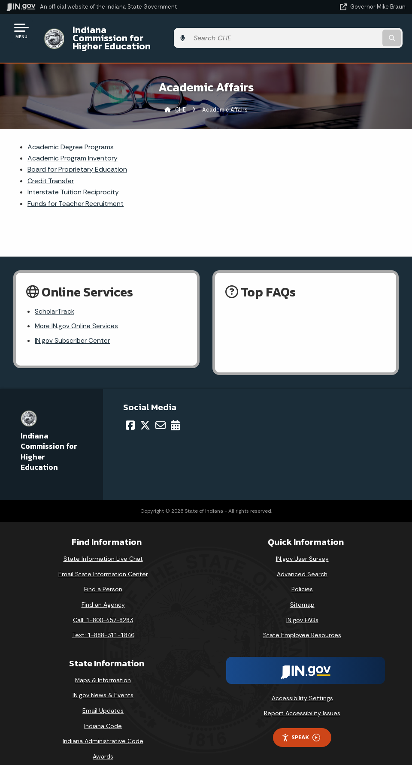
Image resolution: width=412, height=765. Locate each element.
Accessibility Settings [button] (302, 685)
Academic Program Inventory (72, 143)
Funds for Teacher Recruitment (75, 188)
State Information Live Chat (103, 546)
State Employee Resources (302, 622)
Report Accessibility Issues (302, 700)
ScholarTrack (55, 297)
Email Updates (103, 697)
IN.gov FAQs (302, 607)
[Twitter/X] (145, 412)
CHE (180, 94)
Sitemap (302, 591)
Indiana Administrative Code (103, 728)
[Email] (160, 412)
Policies (302, 576)
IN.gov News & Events (103, 682)
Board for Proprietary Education (77, 154)
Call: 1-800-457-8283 (103, 607)
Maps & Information (103, 667)
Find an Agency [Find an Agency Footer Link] (103, 591)
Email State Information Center (103, 561)
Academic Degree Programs (70, 131)
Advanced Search (302, 561)
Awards (103, 743)
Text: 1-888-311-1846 (103, 622)
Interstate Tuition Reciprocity (73, 177)
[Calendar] (175, 412)
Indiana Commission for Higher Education (161, 30)
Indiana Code (103, 713)
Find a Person (103, 576)
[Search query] (346, 30)
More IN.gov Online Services (77, 312)
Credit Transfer (50, 165)
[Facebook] (130, 412)
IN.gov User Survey (302, 546)
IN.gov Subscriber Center (73, 327)
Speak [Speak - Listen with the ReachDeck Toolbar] (301, 724)
